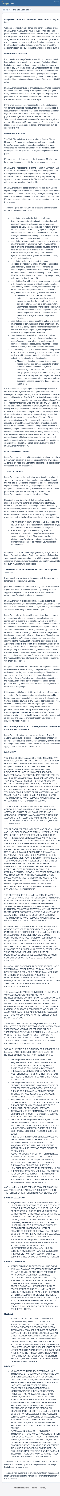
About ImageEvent (21, 1488)
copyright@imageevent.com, (38, 486)
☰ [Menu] (57, 3)
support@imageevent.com (15, 592)
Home (5, 10)
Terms (34, 1488)
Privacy (43, 1488)
